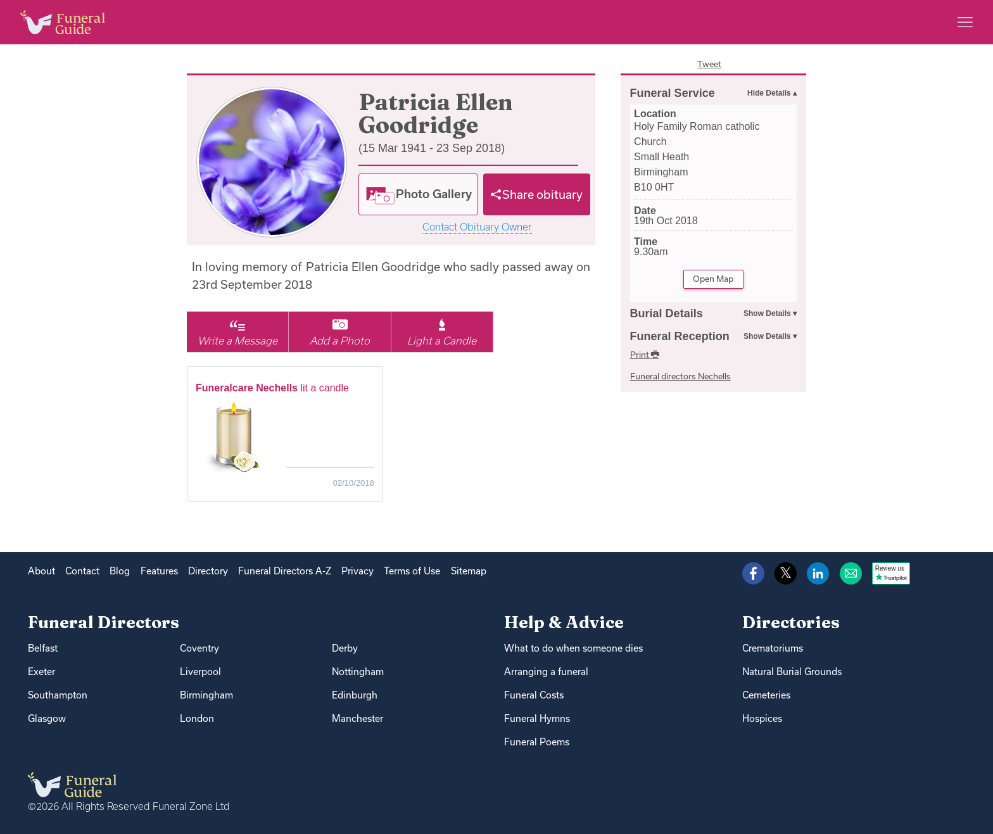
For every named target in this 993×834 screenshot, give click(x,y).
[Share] (537, 194)
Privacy (357, 570)
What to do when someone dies (573, 648)
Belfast (43, 648)
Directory (208, 570)
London (197, 718)
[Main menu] (965, 22)
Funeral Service (672, 93)
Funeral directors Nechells (680, 376)
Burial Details (666, 313)
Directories (791, 622)
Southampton (57, 695)
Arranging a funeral (546, 671)
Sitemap (468, 570)
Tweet (709, 64)
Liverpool (200, 671)
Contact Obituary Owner (477, 227)
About (41, 570)
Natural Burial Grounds (792, 671)
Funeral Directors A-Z (284, 570)
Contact (82, 570)
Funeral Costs (534, 695)
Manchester (357, 718)
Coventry (199, 648)
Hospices (762, 718)
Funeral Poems (536, 741)
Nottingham (358, 671)
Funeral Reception (680, 336)
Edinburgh (354, 695)
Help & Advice (564, 622)
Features (159, 570)
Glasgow (47, 718)
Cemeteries (766, 695)
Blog (120, 570)
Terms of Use (412, 570)
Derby (345, 648)
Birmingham (206, 695)
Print (644, 355)
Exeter (41, 671)
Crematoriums (772, 648)
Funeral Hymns (537, 718)
